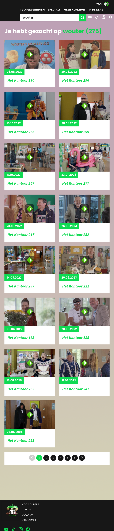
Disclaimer (29, 520)
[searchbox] (49, 17)
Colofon (28, 514)
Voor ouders (30, 504)
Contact (28, 509)
